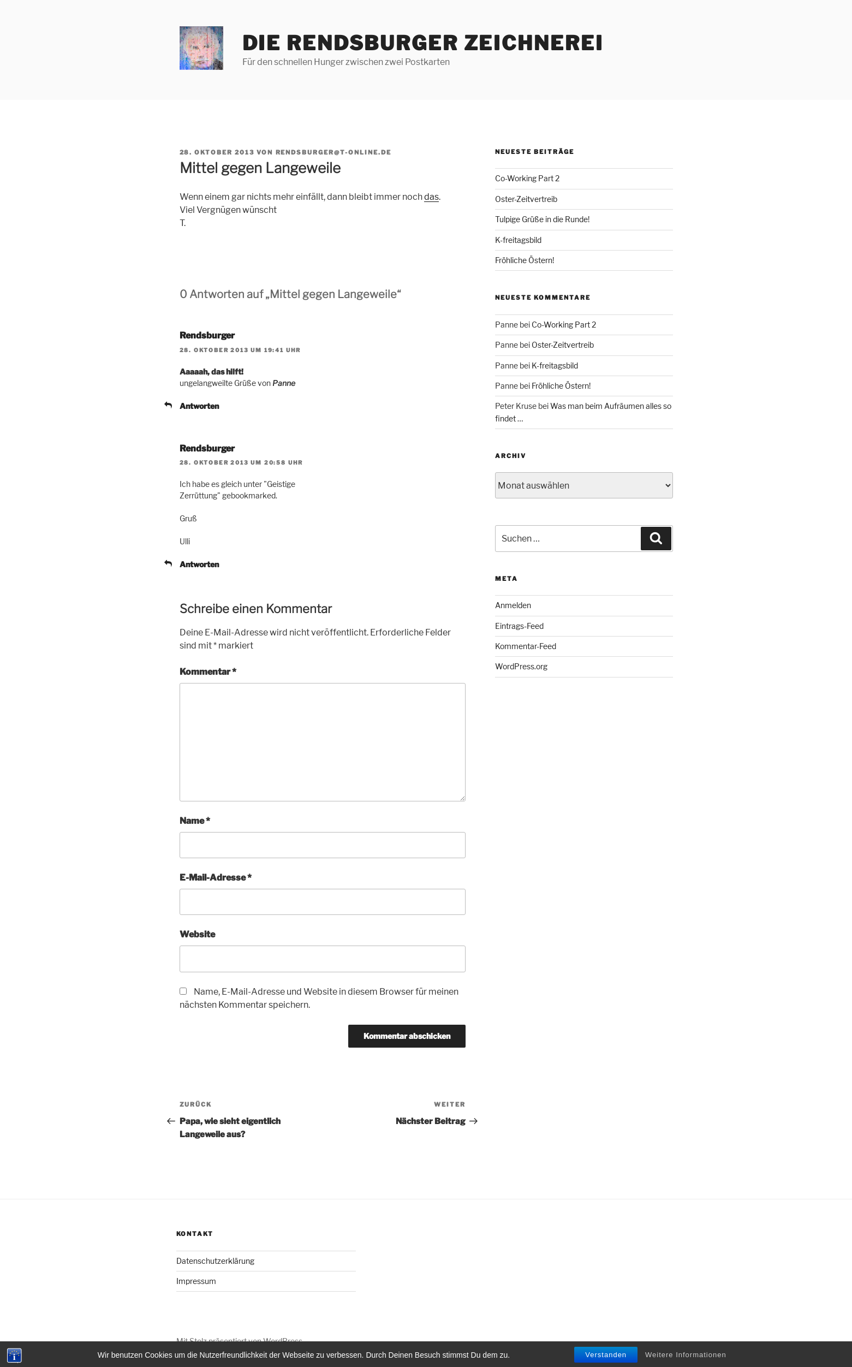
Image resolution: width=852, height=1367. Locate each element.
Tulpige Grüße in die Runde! (542, 219)
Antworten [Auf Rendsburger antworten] (199, 406)
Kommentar (208, 672)
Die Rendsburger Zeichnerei (423, 43)
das (431, 197)
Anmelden (513, 605)
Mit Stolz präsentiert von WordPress (239, 1341)
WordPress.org (521, 666)
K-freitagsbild (518, 240)
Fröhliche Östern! (524, 260)
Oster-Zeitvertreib (526, 199)
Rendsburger (207, 335)
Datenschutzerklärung (215, 1260)
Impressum (196, 1281)
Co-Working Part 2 (527, 178)
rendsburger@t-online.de (334, 152)
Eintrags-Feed (519, 626)
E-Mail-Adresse (216, 877)
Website (197, 934)
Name (195, 821)
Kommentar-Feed (525, 646)
